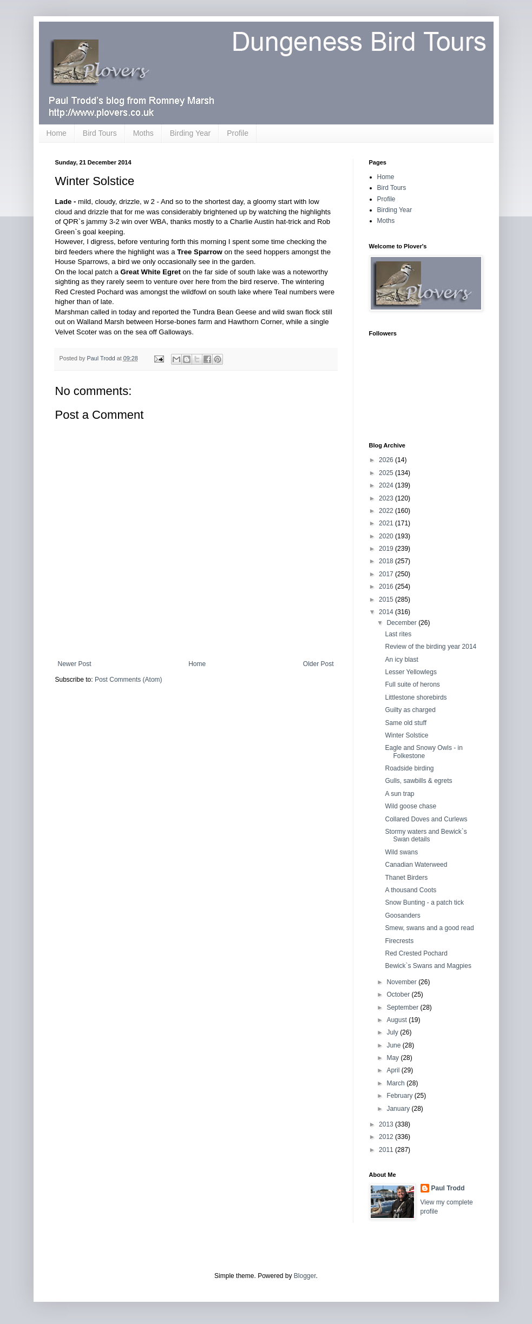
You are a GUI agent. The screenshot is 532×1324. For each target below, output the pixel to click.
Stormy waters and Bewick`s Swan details (426, 835)
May (393, 1058)
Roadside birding (409, 768)
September (403, 1007)
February (400, 1095)
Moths (143, 133)
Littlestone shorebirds (415, 697)
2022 (387, 511)
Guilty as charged (410, 710)
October (398, 994)
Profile (237, 133)
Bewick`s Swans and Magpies (428, 966)
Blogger (305, 1276)
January (398, 1108)
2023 (387, 498)
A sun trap (399, 794)
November (402, 982)
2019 (387, 548)
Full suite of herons (412, 684)
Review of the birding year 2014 (430, 646)
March (396, 1083)
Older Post (318, 664)
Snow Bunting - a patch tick (424, 902)
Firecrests (399, 941)
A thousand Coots (410, 890)
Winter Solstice (406, 735)
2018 (387, 561)
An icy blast (401, 659)
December (402, 623)
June (394, 1045)
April (393, 1070)
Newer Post (74, 664)
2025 (387, 473)
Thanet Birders (406, 877)
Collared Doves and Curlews (426, 819)
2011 (387, 1150)
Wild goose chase (410, 806)
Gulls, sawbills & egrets (418, 781)
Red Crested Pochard (416, 953)
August (397, 1020)
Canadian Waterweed (416, 864)
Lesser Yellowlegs (410, 672)
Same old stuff (405, 723)
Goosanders (402, 915)
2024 (387, 485)
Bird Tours (100, 133)
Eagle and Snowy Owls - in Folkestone (423, 751)
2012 (387, 1137)
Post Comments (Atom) (128, 679)
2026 (387, 460)
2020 (387, 536)
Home (57, 133)
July (393, 1032)
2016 (387, 586)
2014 (387, 612)
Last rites (398, 634)
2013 (387, 1124)
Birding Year (190, 133)
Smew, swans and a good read (429, 928)
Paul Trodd (448, 1188)
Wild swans (401, 852)
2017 (387, 574)
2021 (387, 523)
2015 (387, 599)
